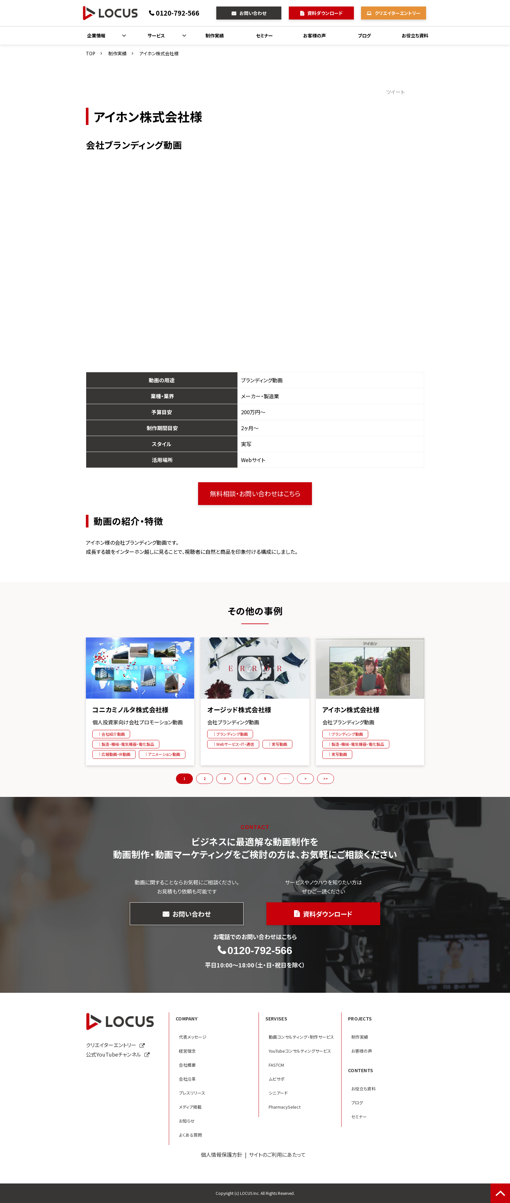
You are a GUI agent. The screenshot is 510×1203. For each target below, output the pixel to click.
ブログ (364, 35)
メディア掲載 (190, 1107)
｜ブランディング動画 (230, 734)
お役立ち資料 (415, 35)
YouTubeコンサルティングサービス (300, 1051)
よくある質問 (190, 1135)
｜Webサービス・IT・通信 (233, 744)
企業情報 (96, 35)
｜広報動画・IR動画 (114, 754)
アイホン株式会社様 (351, 709)
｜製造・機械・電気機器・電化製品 (126, 744)
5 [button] (265, 778)
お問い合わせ (252, 13)
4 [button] (245, 778)
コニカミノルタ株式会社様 (130, 709)
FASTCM (276, 1065)
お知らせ (187, 1121)
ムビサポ (277, 1079)
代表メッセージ (193, 1037)
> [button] (305, 778)
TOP (90, 53)
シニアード (278, 1093)
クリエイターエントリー (398, 13)
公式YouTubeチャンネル (113, 1054)
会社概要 (187, 1065)
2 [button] (205, 778)
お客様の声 (314, 35)
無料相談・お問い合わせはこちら (255, 493)
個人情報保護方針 (221, 1154)
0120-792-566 (177, 13)
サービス (156, 35)
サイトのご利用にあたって (277, 1154)
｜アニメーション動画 (162, 754)
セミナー (264, 35)
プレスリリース (192, 1093)
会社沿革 (187, 1079)
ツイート (395, 92)
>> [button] (325, 778)
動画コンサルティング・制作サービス (301, 1037)
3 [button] (225, 778)
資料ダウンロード (324, 13)
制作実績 (215, 35)
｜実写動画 (277, 744)
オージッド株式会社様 (239, 709)
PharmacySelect (285, 1107)
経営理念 (187, 1051)
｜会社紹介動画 (111, 734)
